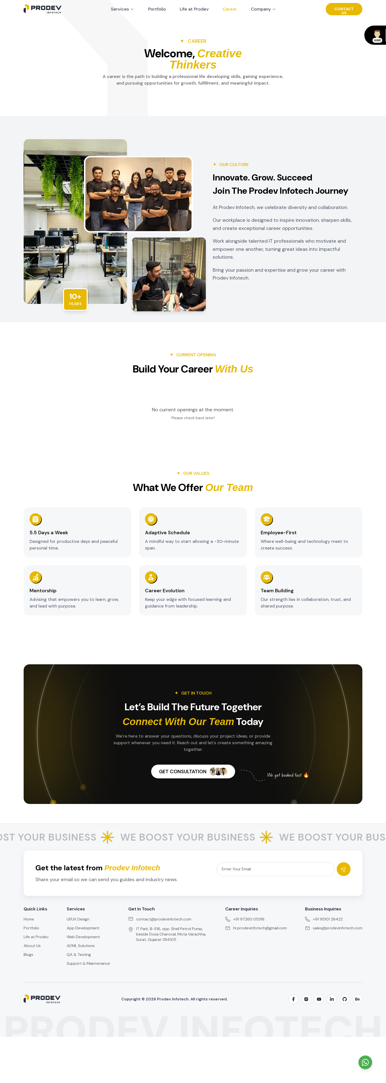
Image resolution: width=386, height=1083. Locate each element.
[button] (344, 9)
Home (29, 919)
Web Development (83, 936)
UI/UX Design (78, 919)
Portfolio (31, 928)
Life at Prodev (36, 936)
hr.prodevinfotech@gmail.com (256, 928)
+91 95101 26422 (324, 919)
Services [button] (122, 9)
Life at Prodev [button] (194, 9)
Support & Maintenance (88, 963)
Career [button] (230, 9)
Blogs (28, 954)
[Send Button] (344, 869)
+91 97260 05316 (244, 919)
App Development (83, 928)
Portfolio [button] (157, 9)
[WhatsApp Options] (365, 1062)
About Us (32, 945)
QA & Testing (79, 954)
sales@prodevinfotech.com (333, 928)
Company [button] (263, 9)
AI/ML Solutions (81, 945)
